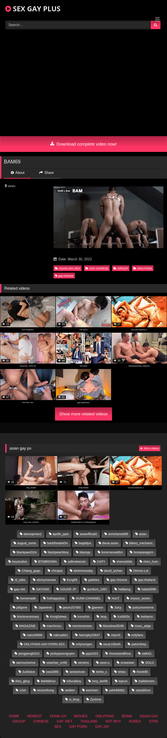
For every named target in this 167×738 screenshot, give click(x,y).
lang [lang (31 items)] (103, 616)
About (17, 173)
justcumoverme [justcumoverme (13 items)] (143, 607)
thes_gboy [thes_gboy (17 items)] (22, 681)
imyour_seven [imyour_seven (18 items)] (140, 598)
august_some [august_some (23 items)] (26, 543)
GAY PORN (78, 726)
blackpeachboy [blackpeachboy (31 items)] (58, 552)
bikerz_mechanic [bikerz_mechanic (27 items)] (141, 543)
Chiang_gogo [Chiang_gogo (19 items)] (31, 570)
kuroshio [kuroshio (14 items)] (83, 616)
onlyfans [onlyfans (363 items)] (137, 635)
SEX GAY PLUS (32, 8)
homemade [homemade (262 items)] (28, 598)
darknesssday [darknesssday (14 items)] (83, 570)
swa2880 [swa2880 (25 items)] (52, 671)
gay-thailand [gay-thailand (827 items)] (146, 580)
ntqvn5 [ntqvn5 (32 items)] (115, 635)
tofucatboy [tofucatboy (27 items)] (74, 681)
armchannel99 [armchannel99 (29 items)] (118, 534)
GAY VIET (64, 721)
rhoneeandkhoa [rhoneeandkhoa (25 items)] (120, 653)
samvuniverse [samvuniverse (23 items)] (25, 662)
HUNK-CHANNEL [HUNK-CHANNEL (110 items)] (88, 598)
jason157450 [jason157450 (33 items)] (72, 607)
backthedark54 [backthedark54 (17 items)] (57, 543)
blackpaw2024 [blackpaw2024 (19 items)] (27, 552)
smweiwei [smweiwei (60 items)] (127, 662)
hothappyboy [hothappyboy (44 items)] (56, 598)
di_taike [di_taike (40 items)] (20, 580)
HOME (14, 716)
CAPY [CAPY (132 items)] (101, 561)
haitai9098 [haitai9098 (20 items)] (149, 589)
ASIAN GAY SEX (67, 268)
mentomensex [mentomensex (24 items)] (82, 626)
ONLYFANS (142, 268)
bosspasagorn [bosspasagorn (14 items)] (143, 552)
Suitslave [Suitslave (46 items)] (28, 671)
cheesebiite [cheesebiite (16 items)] (124, 561)
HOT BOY (113, 721)
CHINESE (41, 721)
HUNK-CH (58, 716)
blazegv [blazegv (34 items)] (85, 552)
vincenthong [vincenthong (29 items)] (45, 690)
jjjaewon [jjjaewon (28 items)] (97, 607)
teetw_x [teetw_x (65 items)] (101, 671)
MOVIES (80, 716)
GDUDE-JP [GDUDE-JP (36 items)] (68, 589)
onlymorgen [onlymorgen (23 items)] (84, 644)
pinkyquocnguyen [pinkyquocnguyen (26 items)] (62, 653)
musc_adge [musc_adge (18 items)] (143, 626)
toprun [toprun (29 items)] (123, 681)
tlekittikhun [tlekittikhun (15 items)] (48, 681)
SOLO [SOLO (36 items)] (149, 662)
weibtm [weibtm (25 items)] (70, 690)
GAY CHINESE (96, 268)
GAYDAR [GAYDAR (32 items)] (42, 589)
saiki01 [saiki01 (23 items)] (147, 653)
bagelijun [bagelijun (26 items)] (85, 543)
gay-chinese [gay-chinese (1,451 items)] (118, 580)
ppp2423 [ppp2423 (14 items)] (92, 653)
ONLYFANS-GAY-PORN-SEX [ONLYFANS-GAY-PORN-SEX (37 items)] (44, 644)
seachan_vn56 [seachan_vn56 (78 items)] (57, 662)
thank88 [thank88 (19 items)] (142, 671)
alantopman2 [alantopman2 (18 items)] (32, 534)
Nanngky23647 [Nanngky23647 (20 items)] (89, 635)
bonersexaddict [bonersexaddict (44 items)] (112, 552)
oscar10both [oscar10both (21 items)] (111, 644)
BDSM (127, 716)
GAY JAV (102, 726)
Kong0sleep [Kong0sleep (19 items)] (58, 616)
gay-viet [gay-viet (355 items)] (19, 589)
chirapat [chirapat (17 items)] (57, 570)
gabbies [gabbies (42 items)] (93, 580)
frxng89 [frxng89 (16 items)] (72, 580)
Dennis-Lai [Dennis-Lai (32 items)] (140, 570)
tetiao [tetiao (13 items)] (122, 671)
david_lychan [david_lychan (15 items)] (113, 570)
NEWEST (34, 716)
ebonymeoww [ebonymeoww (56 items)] (46, 580)
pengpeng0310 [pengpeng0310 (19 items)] (28, 653)
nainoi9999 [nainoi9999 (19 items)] (34, 635)
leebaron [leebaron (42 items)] (147, 616)
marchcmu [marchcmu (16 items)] (54, 626)
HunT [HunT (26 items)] (115, 598)
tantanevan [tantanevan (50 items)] (77, 671)
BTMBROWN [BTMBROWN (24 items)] (47, 561)
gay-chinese (64, 275)
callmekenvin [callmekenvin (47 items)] (77, 561)
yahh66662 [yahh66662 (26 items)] (117, 690)
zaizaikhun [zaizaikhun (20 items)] (143, 690)
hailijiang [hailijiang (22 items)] (124, 589)
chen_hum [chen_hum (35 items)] (150, 561)
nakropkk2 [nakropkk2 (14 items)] (60, 635)
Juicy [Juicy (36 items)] (117, 607)
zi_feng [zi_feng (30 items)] (74, 699)
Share (46, 173)
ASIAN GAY (149, 716)
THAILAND (88, 721)
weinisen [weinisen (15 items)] (92, 690)
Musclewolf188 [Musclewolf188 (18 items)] (113, 626)
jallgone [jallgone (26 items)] (22, 607)
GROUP (121, 268)
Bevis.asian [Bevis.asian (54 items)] (110, 543)
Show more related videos (83, 414)
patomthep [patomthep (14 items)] (139, 644)
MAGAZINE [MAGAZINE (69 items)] (27, 626)
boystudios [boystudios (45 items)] (19, 561)
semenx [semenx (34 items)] (83, 662)
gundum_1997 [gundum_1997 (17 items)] (97, 589)
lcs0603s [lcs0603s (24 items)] (123, 616)
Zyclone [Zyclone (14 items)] (95, 699)
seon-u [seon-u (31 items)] (105, 662)
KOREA (135, 721)
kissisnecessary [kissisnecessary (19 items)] (28, 616)
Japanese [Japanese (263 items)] (45, 607)
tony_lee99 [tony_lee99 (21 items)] (99, 681)
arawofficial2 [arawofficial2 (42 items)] (88, 534)
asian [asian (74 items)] (142, 534)
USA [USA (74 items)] (23, 690)
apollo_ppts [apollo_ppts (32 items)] (61, 534)
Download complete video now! (83, 144)
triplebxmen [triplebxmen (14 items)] (147, 681)
